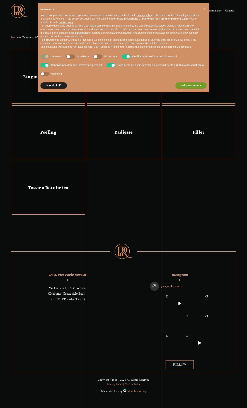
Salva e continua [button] (191, 85)
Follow (179, 365)
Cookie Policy (132, 385)
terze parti (95, 25)
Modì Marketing (136, 392)
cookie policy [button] (66, 22)
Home (14, 38)
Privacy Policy (115, 385)
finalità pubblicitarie (80, 32)
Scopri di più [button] (53, 85)
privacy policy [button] (144, 15)
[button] (205, 8)
